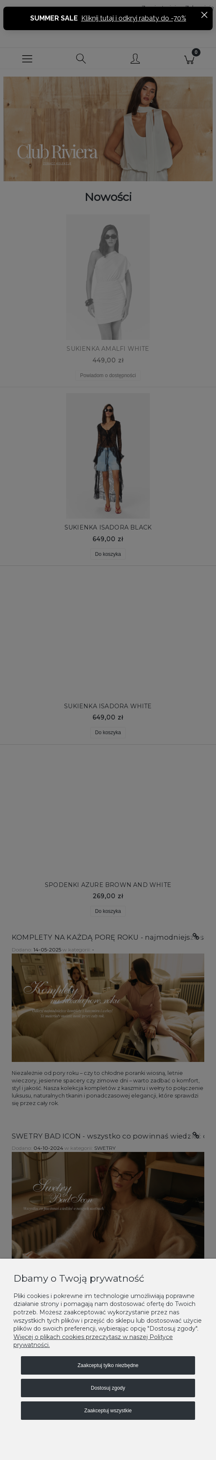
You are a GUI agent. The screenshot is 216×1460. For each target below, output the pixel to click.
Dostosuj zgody (108, 1388)
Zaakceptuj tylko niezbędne (107, 1365)
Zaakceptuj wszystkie (107, 1411)
